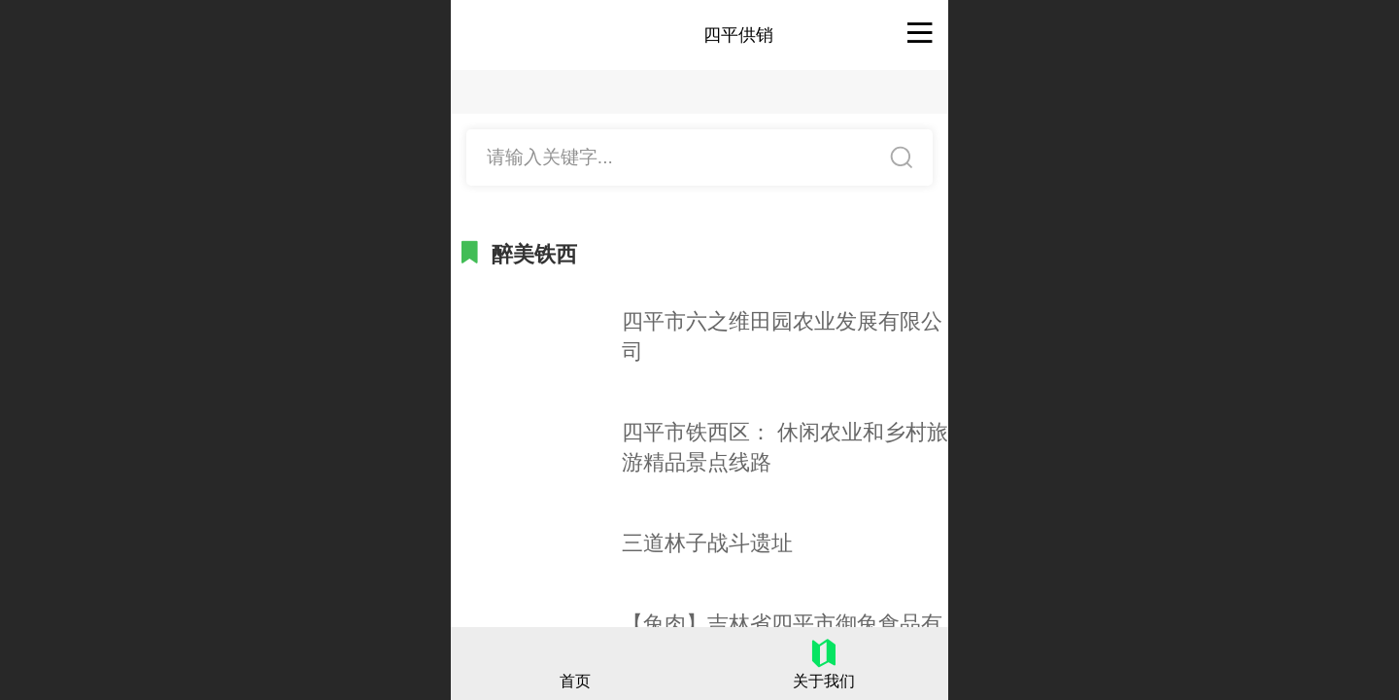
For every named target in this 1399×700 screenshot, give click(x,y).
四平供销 (738, 35)
